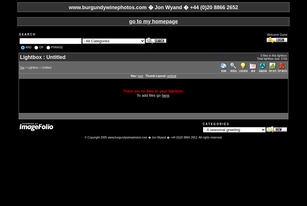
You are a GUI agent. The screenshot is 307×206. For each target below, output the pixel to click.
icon (140, 76)
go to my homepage (153, 21)
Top (22, 67)
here (165, 95)
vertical (171, 76)
